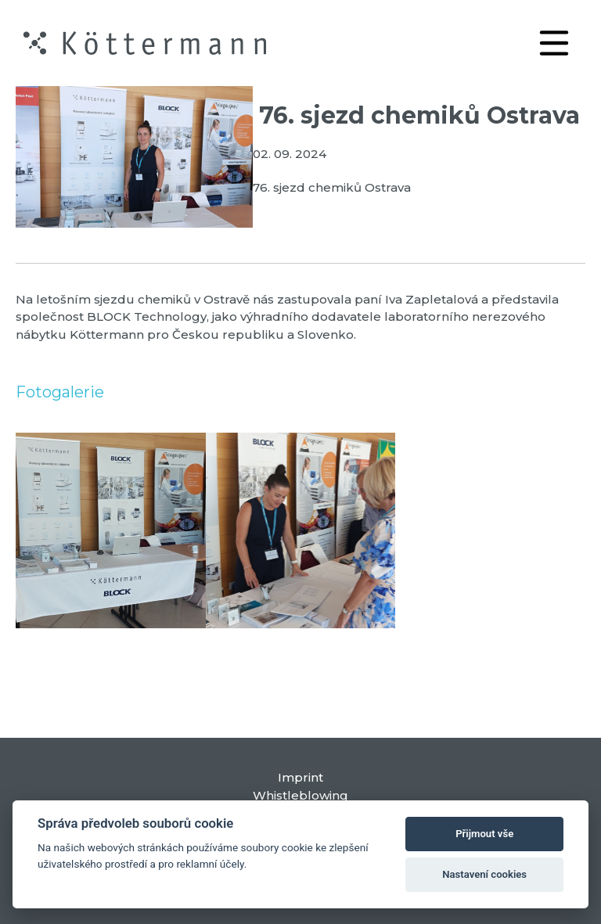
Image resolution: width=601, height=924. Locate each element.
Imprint (300, 777)
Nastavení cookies (484, 874)
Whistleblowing (300, 795)
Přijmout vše (484, 834)
